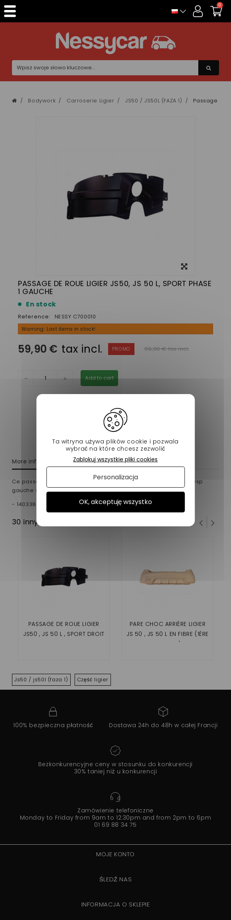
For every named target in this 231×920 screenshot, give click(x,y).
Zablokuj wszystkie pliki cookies (115, 459)
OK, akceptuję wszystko (115, 501)
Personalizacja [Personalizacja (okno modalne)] (115, 477)
